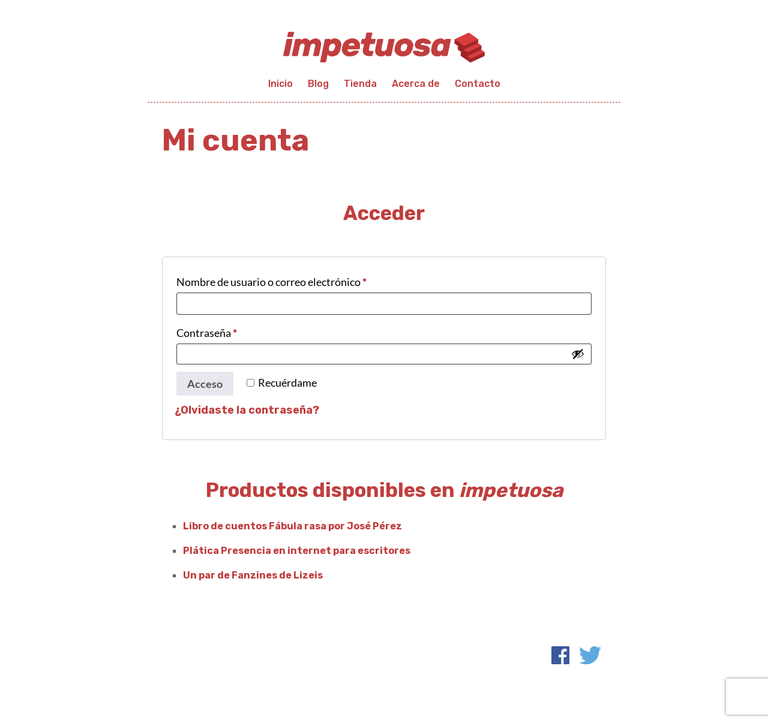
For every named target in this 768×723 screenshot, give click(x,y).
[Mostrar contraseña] (577, 353)
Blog (318, 83)
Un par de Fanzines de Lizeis (253, 575)
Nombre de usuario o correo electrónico (298, 279)
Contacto (477, 83)
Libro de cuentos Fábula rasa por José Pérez (292, 526)
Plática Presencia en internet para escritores (296, 550)
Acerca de (416, 83)
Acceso (205, 383)
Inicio (280, 83)
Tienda (360, 83)
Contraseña (233, 330)
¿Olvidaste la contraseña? (247, 410)
